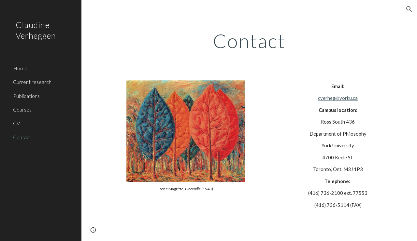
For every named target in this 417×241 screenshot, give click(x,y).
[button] (409, 9)
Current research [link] (32, 82)
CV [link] (16, 123)
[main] (249, 40)
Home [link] (20, 68)
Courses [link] (22, 109)
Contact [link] (22, 137)
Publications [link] (26, 96)
